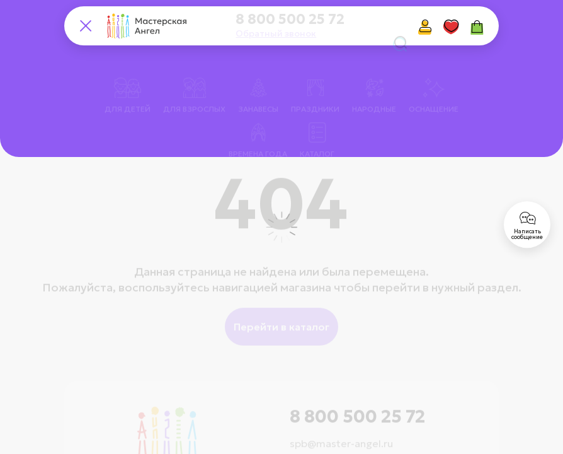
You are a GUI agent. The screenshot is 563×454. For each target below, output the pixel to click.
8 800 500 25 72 (290, 19)
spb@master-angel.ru (341, 426)
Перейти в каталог (281, 309)
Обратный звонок (276, 33)
